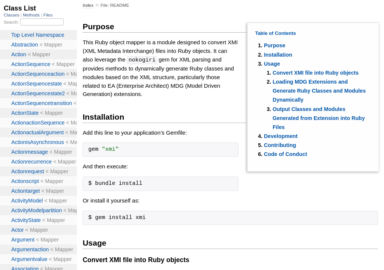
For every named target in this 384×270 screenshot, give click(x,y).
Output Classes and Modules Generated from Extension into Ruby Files (319, 118)
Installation (278, 55)
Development (281, 136)
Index (87, 5)
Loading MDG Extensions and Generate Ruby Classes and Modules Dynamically (319, 91)
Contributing (280, 145)
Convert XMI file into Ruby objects (315, 73)
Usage (272, 64)
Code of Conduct (285, 154)
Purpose (274, 45)
